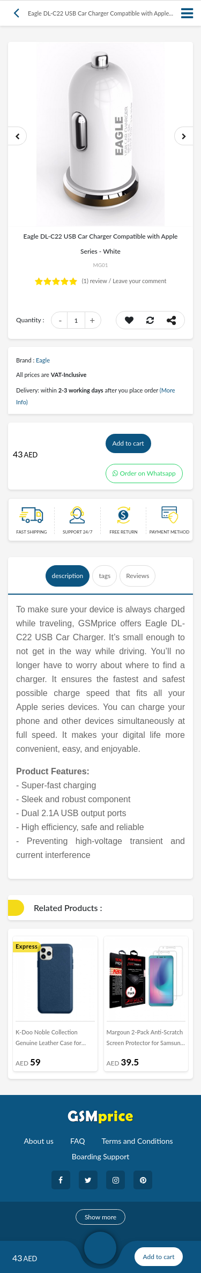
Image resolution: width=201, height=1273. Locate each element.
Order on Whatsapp (144, 473)
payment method (170, 532)
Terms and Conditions (137, 1140)
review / (97, 280)
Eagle (43, 360)
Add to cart (128, 443)
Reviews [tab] (137, 576)
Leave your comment (139, 280)
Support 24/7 (77, 532)
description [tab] (68, 576)
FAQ (77, 1140)
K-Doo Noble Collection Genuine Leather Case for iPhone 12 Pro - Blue (48, 1039)
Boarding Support (101, 1156)
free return (123, 532)
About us (39, 1140)
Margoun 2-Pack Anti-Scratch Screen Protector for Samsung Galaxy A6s (145, 1039)
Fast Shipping (31, 532)
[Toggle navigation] (187, 13)
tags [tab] (104, 576)
